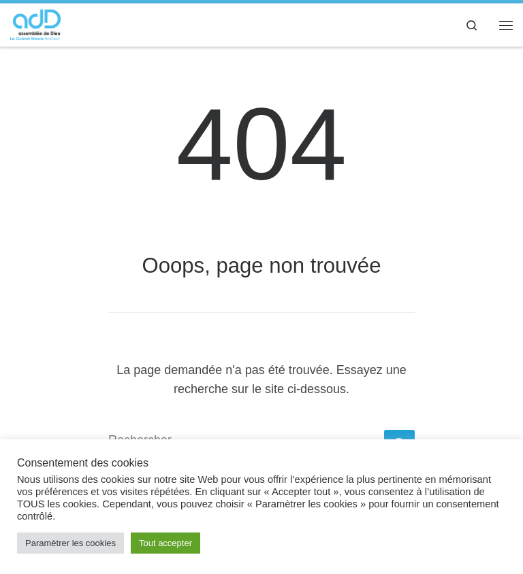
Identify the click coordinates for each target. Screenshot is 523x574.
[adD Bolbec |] (35, 23)
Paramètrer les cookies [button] (70, 543)
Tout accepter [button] (165, 543)
